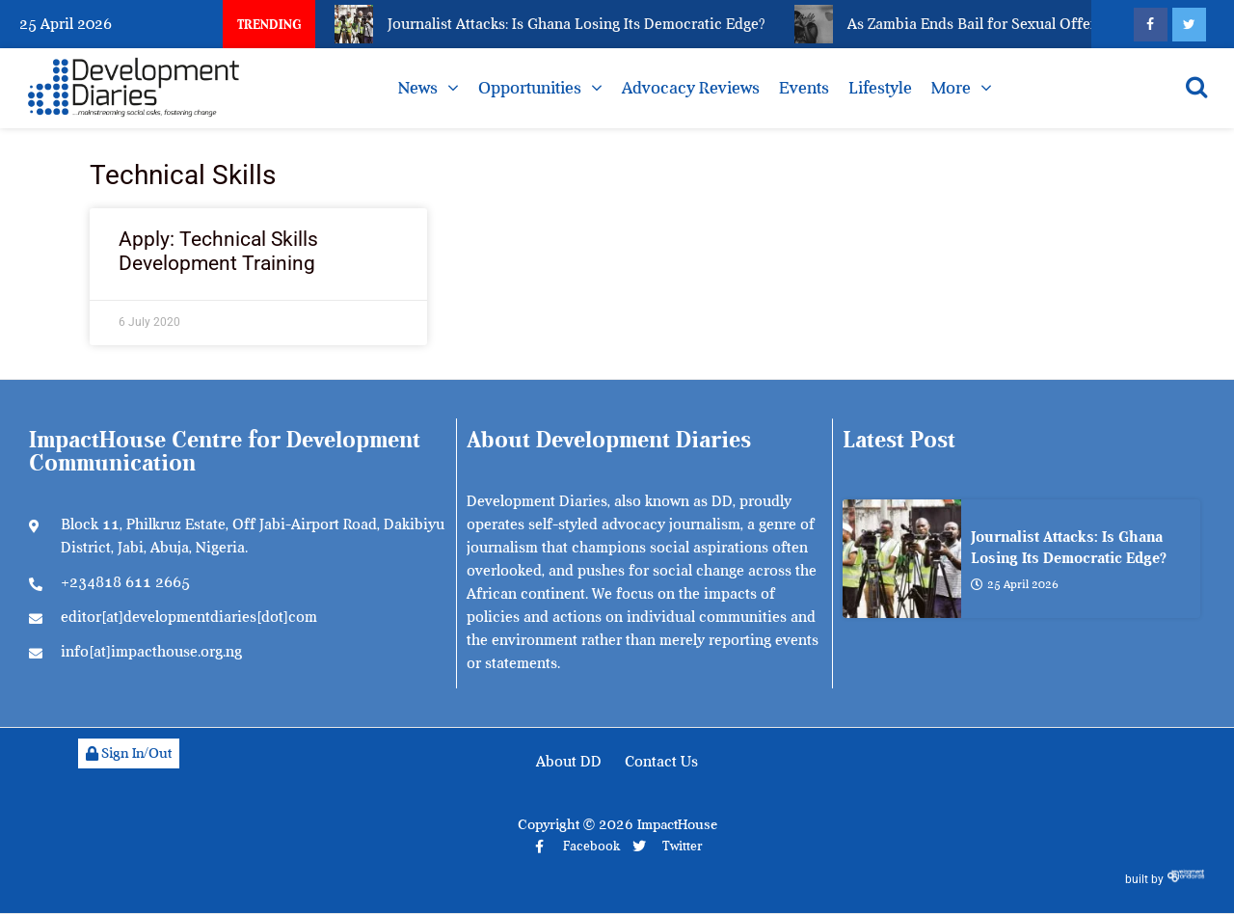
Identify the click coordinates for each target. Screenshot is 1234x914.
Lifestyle (880, 87)
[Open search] (1196, 86)
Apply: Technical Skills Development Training (218, 251)
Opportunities (529, 87)
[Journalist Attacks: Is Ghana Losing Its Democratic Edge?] (902, 558)
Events (804, 87)
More (951, 87)
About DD (569, 761)
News (418, 87)
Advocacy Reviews (691, 87)
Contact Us (661, 761)
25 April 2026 (1015, 584)
